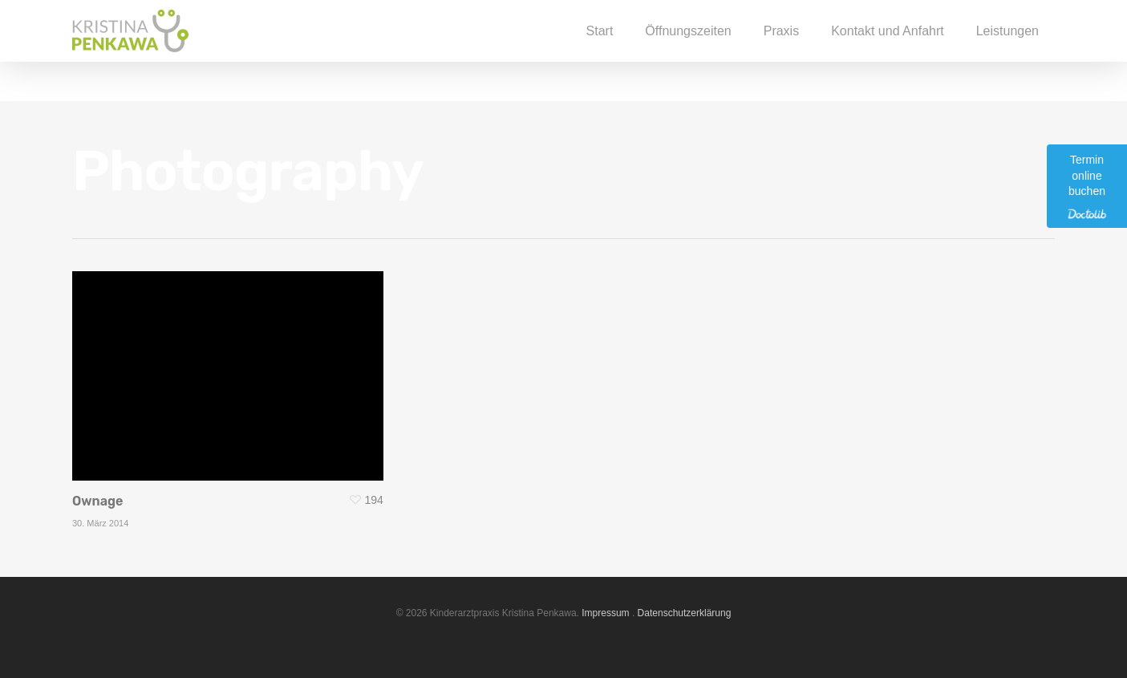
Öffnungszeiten (688, 50)
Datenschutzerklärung (685, 613)
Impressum (605, 613)
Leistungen (1007, 50)
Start (600, 50)
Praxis (781, 50)
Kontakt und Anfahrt (887, 50)
